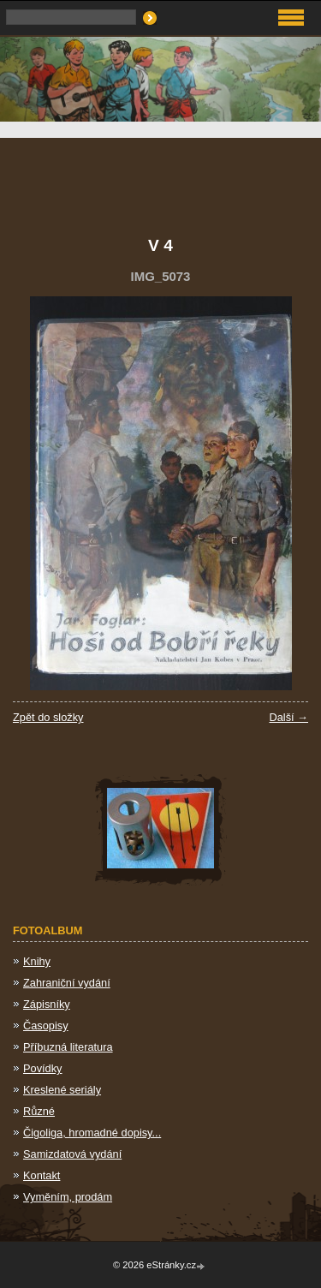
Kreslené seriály (62, 1089)
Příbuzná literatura (68, 1047)
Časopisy (45, 1025)
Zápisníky (46, 1004)
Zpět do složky (48, 717)
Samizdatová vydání (72, 1154)
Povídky (42, 1068)
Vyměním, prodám (67, 1196)
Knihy (37, 961)
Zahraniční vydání (66, 982)
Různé (39, 1111)
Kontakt (41, 1175)
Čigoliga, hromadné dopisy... (92, 1132)
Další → (288, 717)
